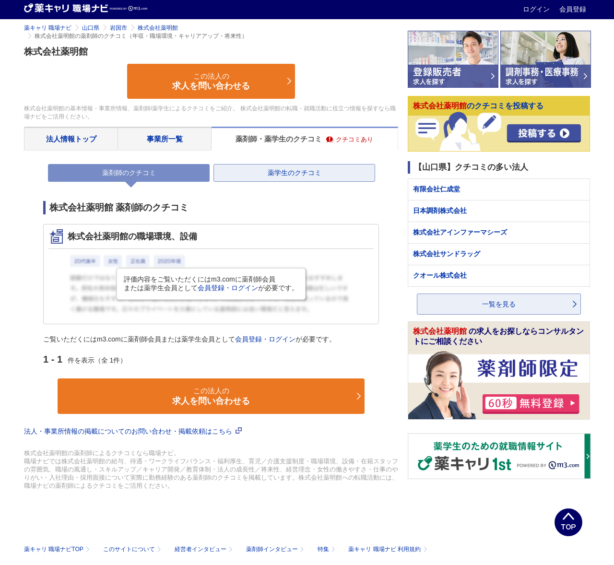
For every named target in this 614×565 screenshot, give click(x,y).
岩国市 (118, 27)
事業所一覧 (165, 139)
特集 (327, 549)
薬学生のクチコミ (294, 173)
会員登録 (572, 9)
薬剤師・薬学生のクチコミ (304, 139)
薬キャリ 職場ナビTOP (58, 549)
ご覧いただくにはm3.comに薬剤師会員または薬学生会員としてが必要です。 (189, 339)
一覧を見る (499, 304)
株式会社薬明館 (158, 27)
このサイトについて (133, 549)
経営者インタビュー (205, 549)
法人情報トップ (71, 139)
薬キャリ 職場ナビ (47, 27)
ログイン (537, 9)
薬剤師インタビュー (276, 549)
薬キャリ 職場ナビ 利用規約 (387, 549)
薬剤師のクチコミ (129, 173)
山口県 (90, 27)
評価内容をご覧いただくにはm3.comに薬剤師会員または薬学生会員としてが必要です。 (211, 283)
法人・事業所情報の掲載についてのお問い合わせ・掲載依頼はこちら (133, 431)
